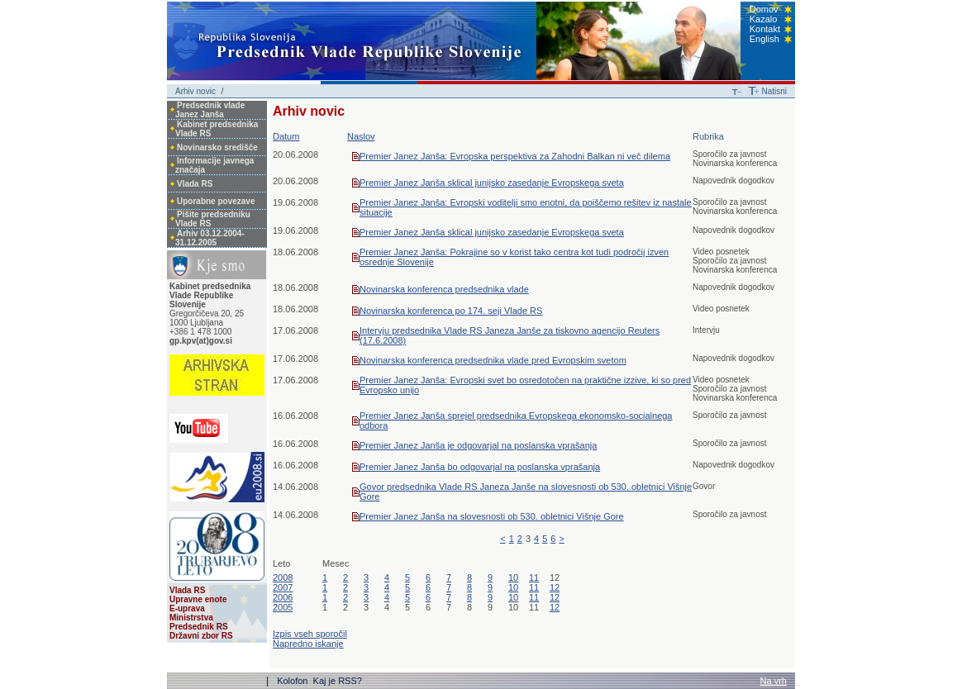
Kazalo (764, 19)
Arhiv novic (195, 91)
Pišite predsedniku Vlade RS (212, 219)
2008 (283, 577)
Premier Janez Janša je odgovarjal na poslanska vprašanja (478, 445)
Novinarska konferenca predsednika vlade (444, 289)
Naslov (361, 136)
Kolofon (293, 681)
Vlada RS (194, 183)
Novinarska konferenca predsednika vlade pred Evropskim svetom (493, 360)
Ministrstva (191, 617)
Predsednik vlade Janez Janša (210, 110)
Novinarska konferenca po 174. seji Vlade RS (451, 311)
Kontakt (765, 29)
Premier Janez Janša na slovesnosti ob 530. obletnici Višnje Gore (492, 516)
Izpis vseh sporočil (310, 634)
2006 (283, 597)
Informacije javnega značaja (214, 165)
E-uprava (187, 608)
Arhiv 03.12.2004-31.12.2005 (210, 238)
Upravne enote (197, 599)
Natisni (774, 91)
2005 (283, 607)
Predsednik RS (198, 626)
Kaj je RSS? (337, 681)
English (764, 39)
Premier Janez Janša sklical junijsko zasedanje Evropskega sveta (492, 183)
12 (555, 587)
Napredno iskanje (308, 644)
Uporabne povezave (216, 201)
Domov (764, 9)
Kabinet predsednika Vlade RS (216, 129)
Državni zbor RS (201, 635)
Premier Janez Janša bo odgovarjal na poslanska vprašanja (480, 467)
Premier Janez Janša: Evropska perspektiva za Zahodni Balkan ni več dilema (515, 156)
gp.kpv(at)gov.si (200, 340)
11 (534, 577)
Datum (286, 136)
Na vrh (773, 681)
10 (513, 577)
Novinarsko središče (217, 147)
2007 (283, 587)
